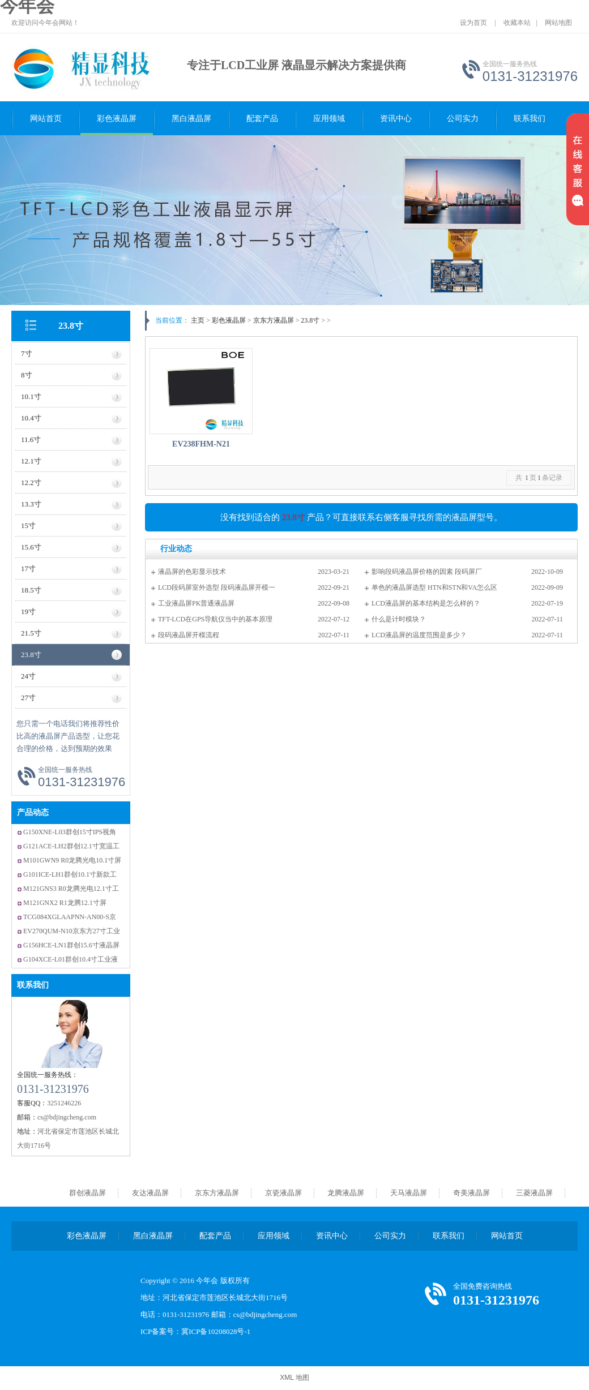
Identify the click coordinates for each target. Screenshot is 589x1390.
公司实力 (463, 118)
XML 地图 (294, 1378)
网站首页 (46, 118)
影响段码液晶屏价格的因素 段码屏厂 (427, 572)
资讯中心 (396, 118)
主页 (197, 320)
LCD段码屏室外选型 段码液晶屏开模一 (216, 587)
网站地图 (558, 23)
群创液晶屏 (87, 1193)
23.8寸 (70, 326)
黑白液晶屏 (191, 118)
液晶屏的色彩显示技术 (192, 572)
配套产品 (262, 118)
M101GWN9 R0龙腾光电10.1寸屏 (72, 860)
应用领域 (329, 118)
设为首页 (473, 23)
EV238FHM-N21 (201, 444)
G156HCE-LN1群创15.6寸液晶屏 (71, 945)
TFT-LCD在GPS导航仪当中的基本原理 (215, 619)
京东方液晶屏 (273, 320)
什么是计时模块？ (399, 619)
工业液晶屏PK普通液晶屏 (196, 603)
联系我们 (529, 118)
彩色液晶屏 (116, 118)
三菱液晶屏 (534, 1193)
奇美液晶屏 (471, 1193)
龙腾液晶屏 (345, 1193)
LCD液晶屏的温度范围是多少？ (419, 635)
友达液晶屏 (150, 1193)
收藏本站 (517, 23)
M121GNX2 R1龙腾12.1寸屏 (64, 903)
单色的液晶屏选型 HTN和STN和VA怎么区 (434, 587)
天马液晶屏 (408, 1193)
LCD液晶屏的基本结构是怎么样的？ (426, 603)
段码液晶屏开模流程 (188, 635)
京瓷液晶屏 (283, 1193)
